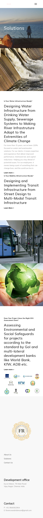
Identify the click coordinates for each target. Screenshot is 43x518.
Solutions (7, 459)
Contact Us (8, 463)
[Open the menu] (35, 4)
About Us (7, 455)
